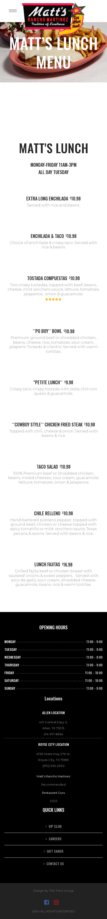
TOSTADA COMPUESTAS (47, 278)
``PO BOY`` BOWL (47, 331)
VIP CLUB (55, 826)
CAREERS (55, 838)
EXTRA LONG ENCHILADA (47, 198)
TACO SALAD (47, 466)
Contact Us (55, 863)
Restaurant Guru (53, 792)
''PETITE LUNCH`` (48, 382)
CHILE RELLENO (47, 513)
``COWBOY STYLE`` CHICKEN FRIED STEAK (47, 424)
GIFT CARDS (55, 851)
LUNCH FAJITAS (47, 564)
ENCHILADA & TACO (47, 236)
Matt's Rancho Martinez (53, 776)
